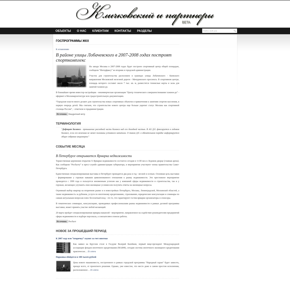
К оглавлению (62, 49)
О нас (81, 30)
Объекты (63, 30)
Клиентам (100, 30)
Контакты (122, 30)
